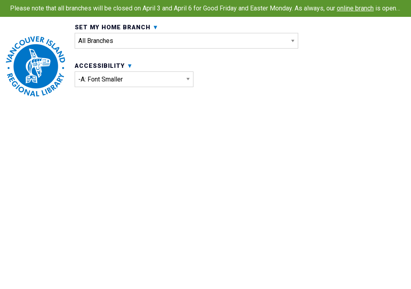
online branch (355, 8)
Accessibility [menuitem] (134, 112)
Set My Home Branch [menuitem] (186, 55)
